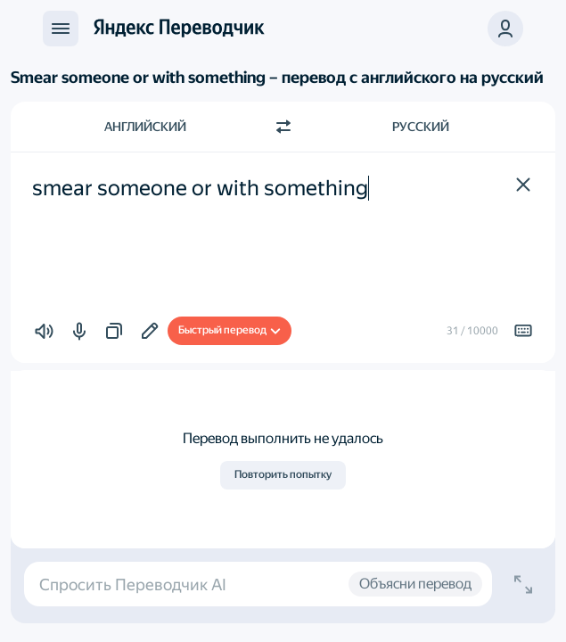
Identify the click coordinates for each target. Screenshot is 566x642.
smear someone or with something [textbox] (200, 188)
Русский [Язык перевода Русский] (420, 126)
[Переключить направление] (283, 126)
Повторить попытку (283, 474)
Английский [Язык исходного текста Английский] (145, 126)
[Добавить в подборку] (150, 331)
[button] (523, 184)
